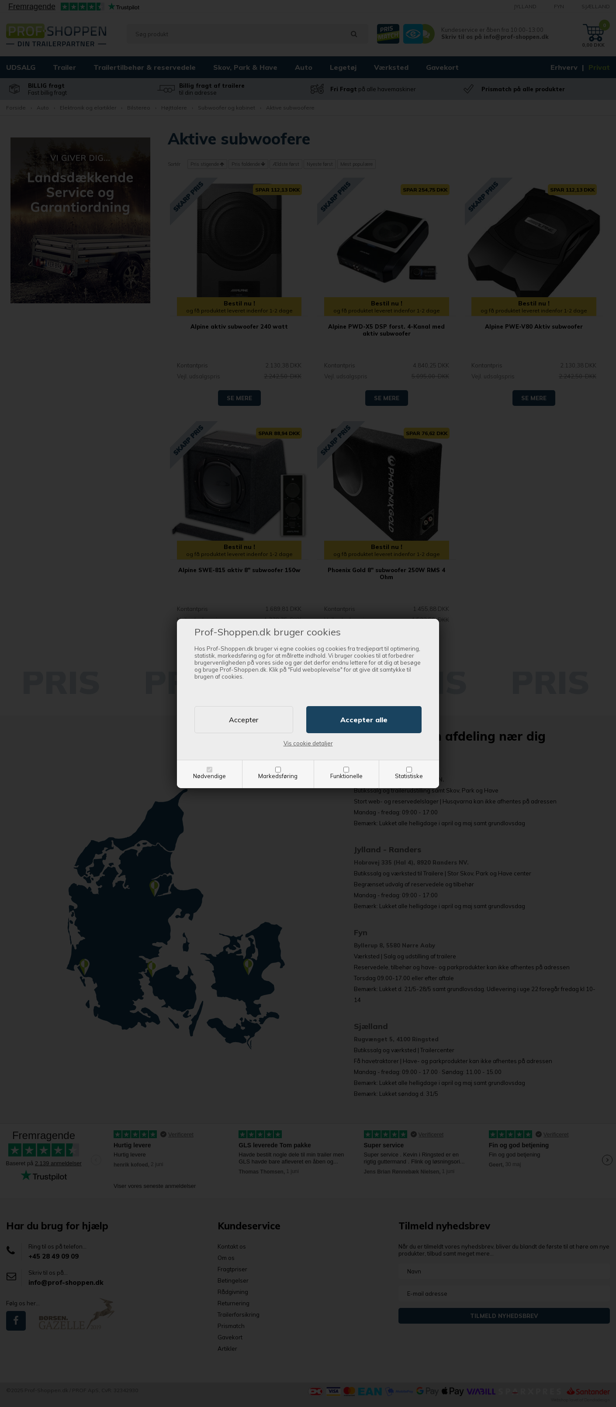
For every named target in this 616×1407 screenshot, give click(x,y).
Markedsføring (278, 775)
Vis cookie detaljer (308, 743)
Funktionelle (346, 775)
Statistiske (409, 775)
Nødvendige (209, 775)
